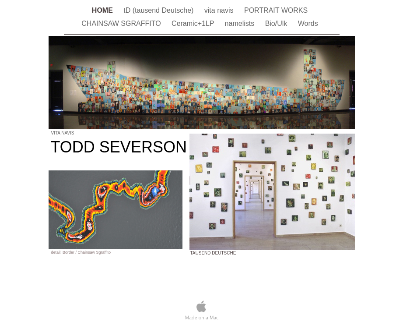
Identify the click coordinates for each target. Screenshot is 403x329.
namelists (240, 23)
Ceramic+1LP (194, 23)
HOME (103, 10)
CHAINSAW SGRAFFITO (122, 23)
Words (308, 23)
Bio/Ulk (277, 23)
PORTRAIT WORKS (276, 10)
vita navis (219, 10)
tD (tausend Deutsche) (159, 10)
